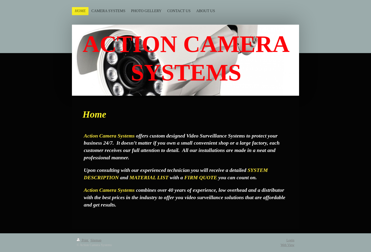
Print (83, 240)
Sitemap (96, 240)
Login (290, 240)
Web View (287, 245)
